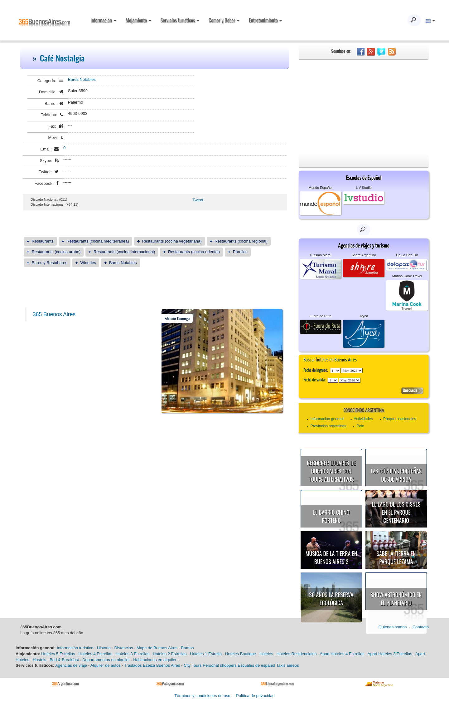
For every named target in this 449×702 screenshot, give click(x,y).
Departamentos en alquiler (106, 659)
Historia (104, 648)
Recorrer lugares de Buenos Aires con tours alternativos (331, 471)
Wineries (88, 262)
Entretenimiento (265, 20)
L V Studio (363, 187)
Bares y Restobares (49, 262)
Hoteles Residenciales (297, 653)
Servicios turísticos (180, 20)
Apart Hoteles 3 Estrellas (390, 653)
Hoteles (266, 653)
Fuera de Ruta (320, 316)
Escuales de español (256, 665)
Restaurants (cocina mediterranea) (97, 241)
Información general (327, 419)
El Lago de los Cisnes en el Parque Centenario (396, 512)
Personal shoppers (219, 665)
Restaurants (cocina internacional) (124, 251)
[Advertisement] (364, 106)
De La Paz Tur (407, 255)
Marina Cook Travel (407, 276)
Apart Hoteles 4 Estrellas (342, 653)
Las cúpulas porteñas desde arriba (396, 475)
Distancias (123, 648)
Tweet (197, 200)
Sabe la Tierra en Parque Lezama (396, 557)
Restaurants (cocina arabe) (56, 251)
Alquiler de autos (105, 665)
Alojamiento (138, 20)
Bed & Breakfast (64, 659)
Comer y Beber (224, 20)
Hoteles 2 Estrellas (169, 653)
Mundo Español (320, 187)
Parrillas (240, 251)
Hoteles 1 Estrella (206, 653)
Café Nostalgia (62, 58)
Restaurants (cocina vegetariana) (172, 241)
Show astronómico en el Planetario (396, 599)
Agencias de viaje (71, 665)
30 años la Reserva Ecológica (331, 599)
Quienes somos (393, 627)
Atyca (364, 316)
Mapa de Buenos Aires (157, 648)
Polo (360, 426)
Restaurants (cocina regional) (241, 241)
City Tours (193, 665)
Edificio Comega (177, 318)
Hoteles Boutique (240, 653)
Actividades (363, 419)
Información (103, 20)
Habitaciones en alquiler (154, 659)
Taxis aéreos (287, 665)
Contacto (421, 627)
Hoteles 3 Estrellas (132, 653)
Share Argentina (363, 255)
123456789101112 (352, 370)
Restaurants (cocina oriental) (194, 251)
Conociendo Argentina (363, 410)
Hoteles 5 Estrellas (58, 653)
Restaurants (43, 241)
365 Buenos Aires (54, 314)
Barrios (187, 648)
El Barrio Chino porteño (331, 516)
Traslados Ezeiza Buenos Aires (152, 665)
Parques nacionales (399, 419)
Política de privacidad (255, 695)
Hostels (39, 659)
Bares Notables (82, 79)
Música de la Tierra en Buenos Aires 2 (331, 557)
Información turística (75, 648)
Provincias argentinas (328, 426)
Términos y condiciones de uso (202, 695)
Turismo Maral (320, 255)
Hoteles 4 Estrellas (95, 653)
